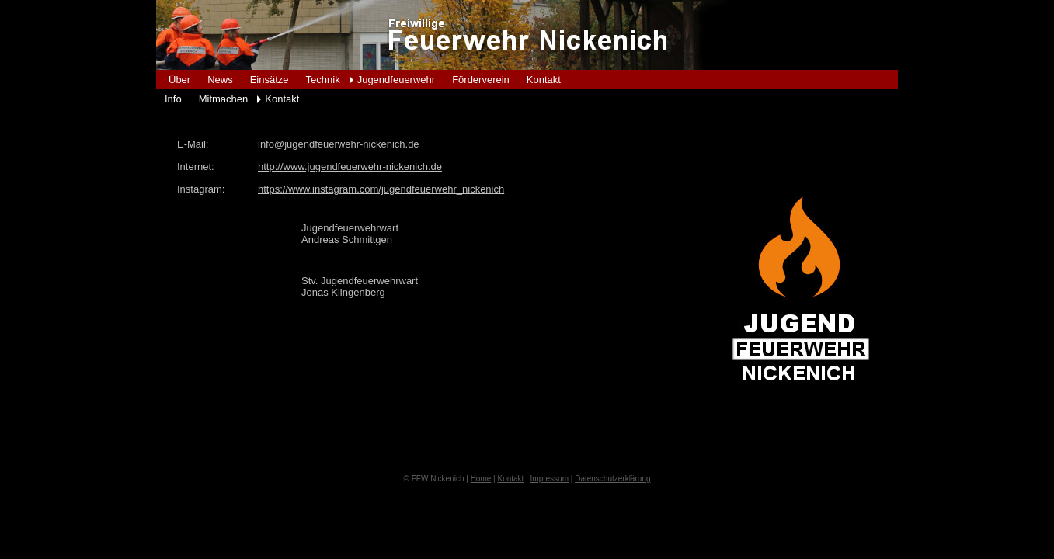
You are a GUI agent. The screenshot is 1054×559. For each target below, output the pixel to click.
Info (173, 99)
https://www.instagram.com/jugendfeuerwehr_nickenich (381, 189)
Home (481, 478)
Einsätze (269, 79)
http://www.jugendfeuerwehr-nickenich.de (350, 166)
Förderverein (481, 79)
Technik (323, 79)
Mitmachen (224, 99)
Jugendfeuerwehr (396, 79)
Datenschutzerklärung (612, 478)
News (220, 79)
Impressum (549, 478)
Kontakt (544, 79)
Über (179, 79)
